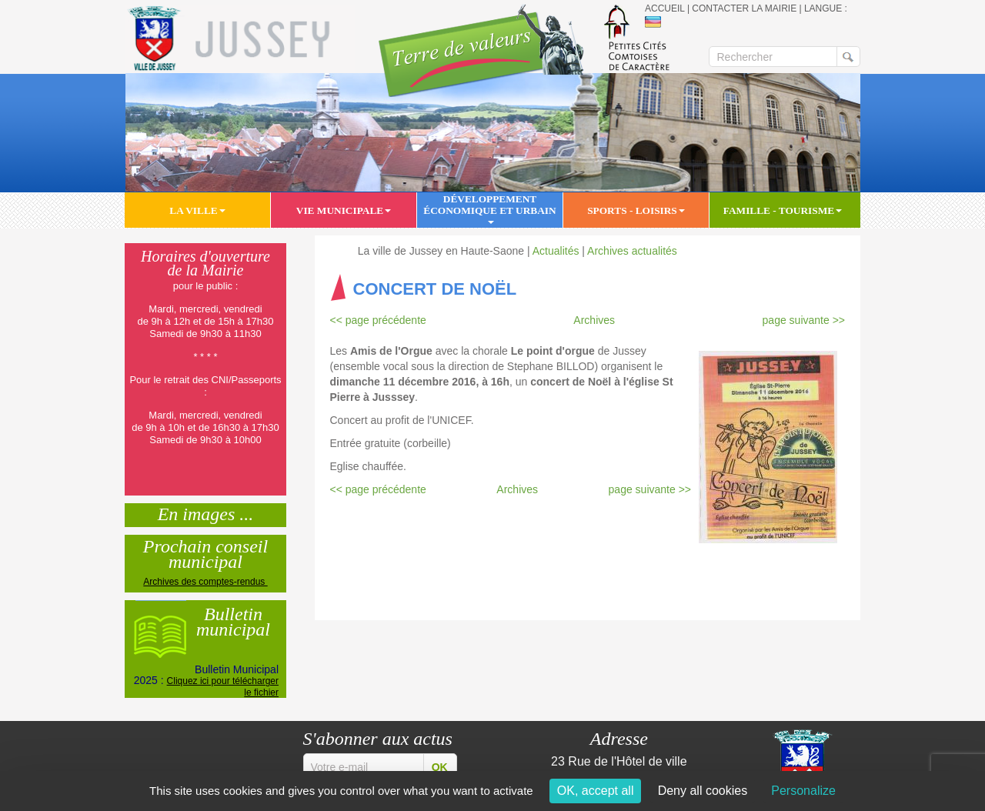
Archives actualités (632, 251)
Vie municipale (343, 210)
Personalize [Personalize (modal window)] (803, 790)
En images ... (206, 512)
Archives (594, 320)
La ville (197, 210)
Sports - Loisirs (636, 210)
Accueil (665, 8)
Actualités (556, 251)
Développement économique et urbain (489, 209)
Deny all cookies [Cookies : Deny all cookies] (703, 790)
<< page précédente (378, 320)
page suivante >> (804, 320)
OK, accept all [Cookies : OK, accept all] (595, 790)
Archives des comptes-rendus (205, 581)
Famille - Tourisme (782, 210)
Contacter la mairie (744, 8)
